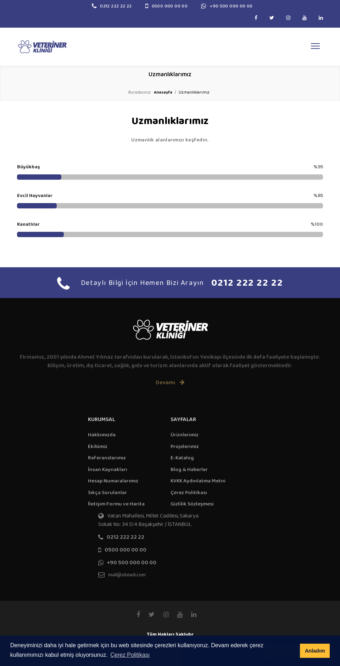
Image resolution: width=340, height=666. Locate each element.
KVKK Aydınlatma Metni (198, 481)
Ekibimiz (97, 446)
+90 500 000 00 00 (231, 6)
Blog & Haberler (189, 469)
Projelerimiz (185, 446)
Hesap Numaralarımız (113, 481)
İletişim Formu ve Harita (116, 504)
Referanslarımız (107, 458)
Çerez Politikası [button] (130, 655)
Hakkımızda (102, 435)
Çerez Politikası (189, 492)
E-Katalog (182, 458)
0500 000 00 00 (170, 6)
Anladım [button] (315, 651)
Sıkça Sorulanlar (107, 492)
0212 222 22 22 (116, 6)
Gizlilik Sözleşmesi (192, 504)
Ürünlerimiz (185, 435)
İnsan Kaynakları (107, 469)
